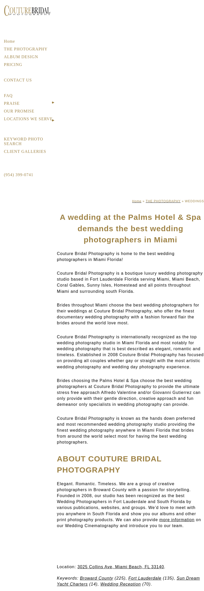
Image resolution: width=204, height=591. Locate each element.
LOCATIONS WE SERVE (28, 119)
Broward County (96, 578)
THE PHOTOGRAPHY (26, 49)
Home (9, 41)
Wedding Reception (120, 584)
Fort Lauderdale (145, 578)
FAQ (8, 95)
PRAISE (12, 103)
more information (176, 520)
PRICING (13, 64)
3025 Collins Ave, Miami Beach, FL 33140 (120, 567)
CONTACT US (18, 80)
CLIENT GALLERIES (25, 151)
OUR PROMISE (19, 111)
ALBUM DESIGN (21, 57)
